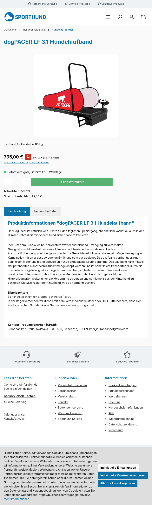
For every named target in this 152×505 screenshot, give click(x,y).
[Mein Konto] (131, 17)
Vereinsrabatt (67, 396)
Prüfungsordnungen (121, 390)
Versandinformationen (72, 385)
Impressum (116, 430)
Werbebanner (117, 396)
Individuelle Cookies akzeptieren (123, 475)
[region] (76, 95)
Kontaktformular (14, 418)
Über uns (114, 402)
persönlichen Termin (20, 396)
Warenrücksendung (70, 413)
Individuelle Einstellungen (118, 467)
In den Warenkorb (72, 182)
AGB (111, 413)
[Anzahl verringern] (7, 182)
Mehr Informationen (16, 499)
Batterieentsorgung (70, 407)
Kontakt (63, 402)
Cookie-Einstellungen (122, 385)
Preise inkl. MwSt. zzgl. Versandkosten (26, 162)
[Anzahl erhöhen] (26, 182)
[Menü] (108, 17)
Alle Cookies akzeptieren (117, 483)
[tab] (17, 211)
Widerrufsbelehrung (122, 418)
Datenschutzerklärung (123, 424)
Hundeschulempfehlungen (126, 407)
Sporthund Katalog (70, 418)
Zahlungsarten (67, 390)
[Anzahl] (16, 182)
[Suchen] (120, 17)
